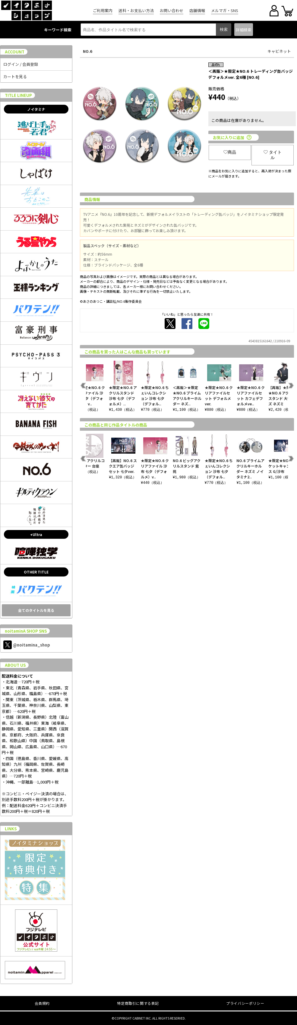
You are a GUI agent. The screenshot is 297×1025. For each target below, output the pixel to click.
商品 (229, 152)
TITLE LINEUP (18, 95)
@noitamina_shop (26, 644)
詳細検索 (243, 30)
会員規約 (42, 1003)
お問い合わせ (171, 10)
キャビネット (279, 51)
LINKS (11, 829)
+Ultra (36, 534)
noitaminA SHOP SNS (26, 631)
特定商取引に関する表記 (138, 1003)
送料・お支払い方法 (136, 10)
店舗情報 (197, 10)
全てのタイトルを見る (36, 610)
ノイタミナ (36, 109)
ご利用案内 (102, 10)
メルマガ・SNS (224, 10)
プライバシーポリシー (245, 1003)
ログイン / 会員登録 (20, 64)
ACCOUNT (14, 52)
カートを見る (15, 76)
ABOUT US (15, 665)
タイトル (273, 155)
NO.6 (87, 51)
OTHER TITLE (36, 571)
